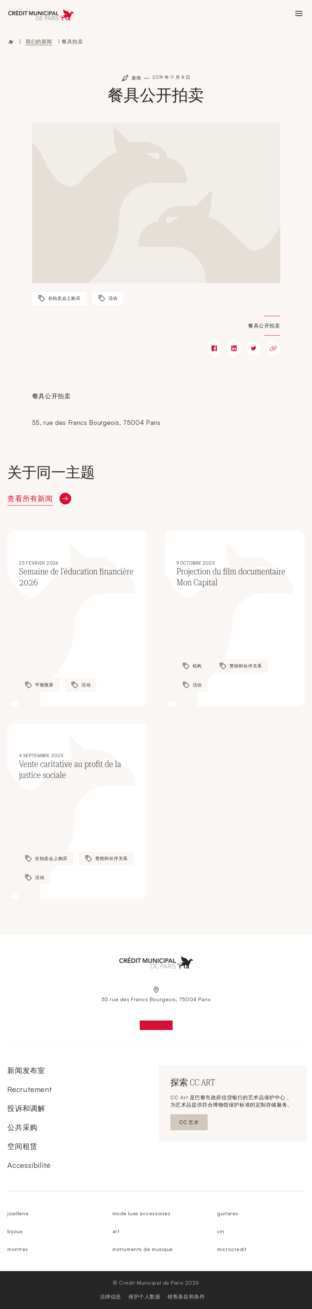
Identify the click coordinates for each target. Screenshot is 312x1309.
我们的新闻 (39, 41)
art (116, 1231)
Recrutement (29, 1089)
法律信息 (110, 1296)
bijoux (14, 1231)
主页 (11, 41)
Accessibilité (28, 1165)
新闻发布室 (26, 1070)
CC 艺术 (193, 1123)
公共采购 (22, 1127)
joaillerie (18, 1213)
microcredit (231, 1249)
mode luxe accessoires (141, 1213)
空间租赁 (22, 1146)
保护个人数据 (144, 1296)
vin (220, 1231)
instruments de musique (142, 1249)
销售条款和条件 (186, 1296)
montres (17, 1249)
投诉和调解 (26, 1108)
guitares (227, 1213)
